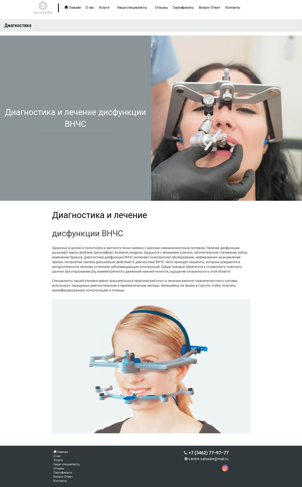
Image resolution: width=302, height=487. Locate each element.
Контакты (232, 8)
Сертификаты (183, 8)
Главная (72, 8)
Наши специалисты (132, 8)
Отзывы (161, 8)
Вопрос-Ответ (209, 8)
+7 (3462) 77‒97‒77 (206, 452)
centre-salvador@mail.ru (207, 459)
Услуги (104, 8)
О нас (90, 8)
